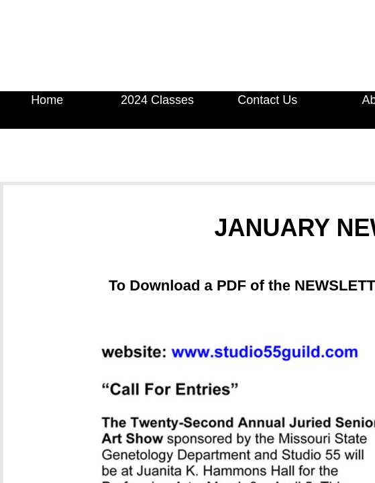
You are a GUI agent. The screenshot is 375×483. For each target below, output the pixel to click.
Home (47, 100)
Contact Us (267, 100)
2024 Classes (157, 100)
